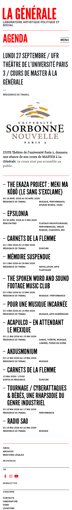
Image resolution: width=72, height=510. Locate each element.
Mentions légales (13, 455)
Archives (8, 451)
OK (4, 469)
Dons (6, 504)
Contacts (8, 498)
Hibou (6, 448)
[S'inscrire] (36, 488)
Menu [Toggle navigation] (64, 40)
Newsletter (10, 483)
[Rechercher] (36, 466)
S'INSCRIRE (8, 491)
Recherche (9, 460)
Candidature (10, 501)
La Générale (29, 14)
